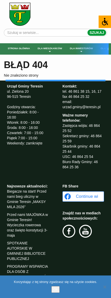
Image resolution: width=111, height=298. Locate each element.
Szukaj (97, 33)
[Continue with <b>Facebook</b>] (83, 196)
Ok (55, 289)
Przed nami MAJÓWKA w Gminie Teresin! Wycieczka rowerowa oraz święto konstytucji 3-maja (27, 225)
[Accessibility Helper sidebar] (105, 22)
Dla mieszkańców (50, 49)
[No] (104, 286)
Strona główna (19, 48)
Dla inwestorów (81, 49)
